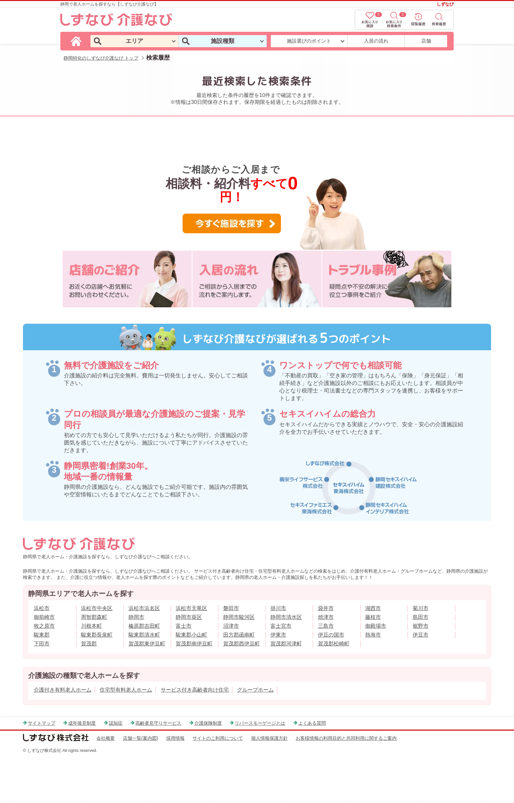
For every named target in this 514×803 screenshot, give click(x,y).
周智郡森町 (94, 617)
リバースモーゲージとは (260, 723)
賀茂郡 (89, 643)
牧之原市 (44, 626)
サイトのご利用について (217, 738)
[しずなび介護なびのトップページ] (77, 41)
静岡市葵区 (189, 617)
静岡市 (136, 617)
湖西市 (373, 608)
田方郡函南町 (239, 635)
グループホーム (255, 690)
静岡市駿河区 (239, 617)
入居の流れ (376, 41)
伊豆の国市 (331, 635)
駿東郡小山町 (191, 635)
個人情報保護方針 (269, 738)
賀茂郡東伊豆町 (146, 643)
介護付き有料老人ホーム (62, 690)
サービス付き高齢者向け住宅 (195, 690)
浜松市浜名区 (144, 608)
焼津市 (326, 617)
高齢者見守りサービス (158, 723)
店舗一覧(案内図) (140, 738)
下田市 (41, 643)
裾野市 (420, 626)
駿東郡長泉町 (96, 635)
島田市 (420, 617)
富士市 (183, 626)
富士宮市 (280, 626)
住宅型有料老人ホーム (126, 690)
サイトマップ (41, 723)
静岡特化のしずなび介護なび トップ (101, 58)
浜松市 (41, 608)
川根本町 (91, 626)
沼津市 (231, 626)
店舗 (426, 41)
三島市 (326, 626)
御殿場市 (375, 626)
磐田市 (231, 608)
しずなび (445, 4)
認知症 (116, 723)
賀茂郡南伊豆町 (194, 643)
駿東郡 (41, 635)
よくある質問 (312, 723)
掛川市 (278, 608)
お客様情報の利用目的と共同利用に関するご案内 (346, 738)
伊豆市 (420, 635)
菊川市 (420, 608)
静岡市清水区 (286, 617)
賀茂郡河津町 (286, 643)
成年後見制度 (82, 723)
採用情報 (175, 738)
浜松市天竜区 (191, 608)
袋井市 (326, 608)
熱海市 (373, 635)
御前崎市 (44, 617)
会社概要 (105, 738)
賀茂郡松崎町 (333, 643)
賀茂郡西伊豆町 (241, 643)
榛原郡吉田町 (144, 626)
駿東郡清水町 (144, 635)
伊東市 (278, 635)
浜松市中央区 (96, 608)
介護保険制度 (208, 723)
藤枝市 (373, 617)
